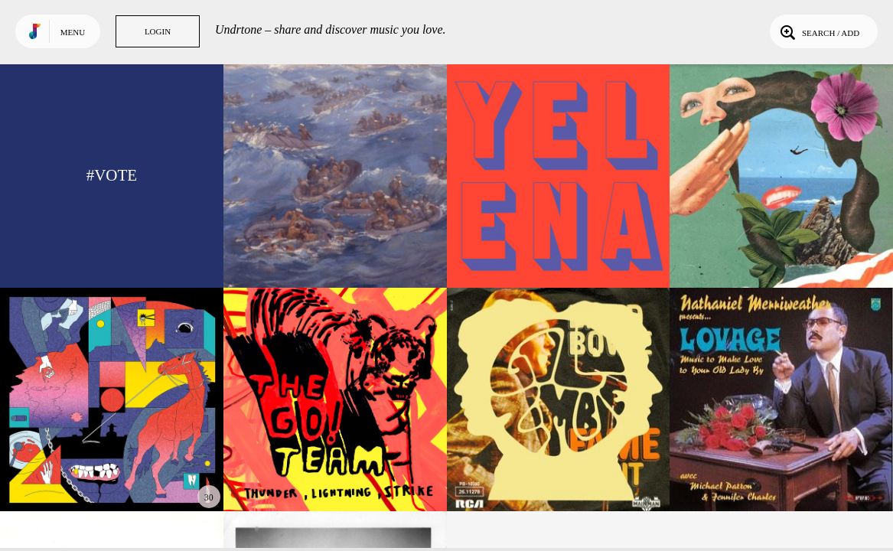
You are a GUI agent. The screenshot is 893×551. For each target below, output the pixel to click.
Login (158, 31)
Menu (72, 32)
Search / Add (818, 31)
